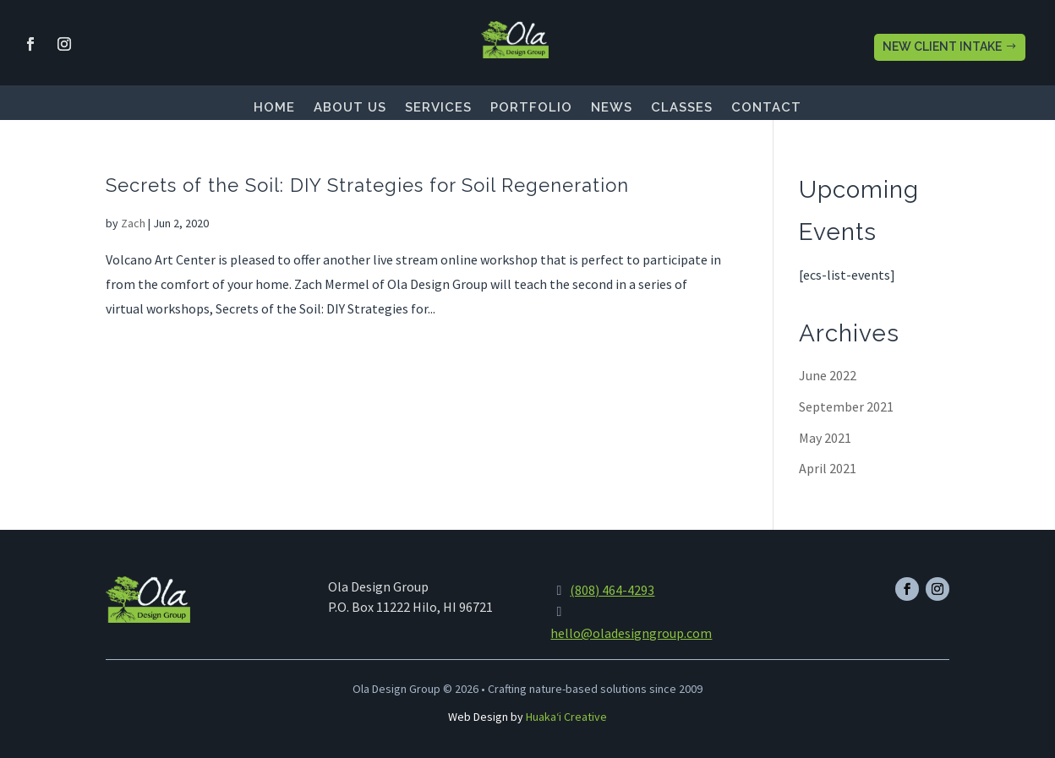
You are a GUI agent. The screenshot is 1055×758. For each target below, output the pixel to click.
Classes (682, 108)
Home (274, 108)
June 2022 (827, 375)
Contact (766, 108)
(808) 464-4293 (612, 589)
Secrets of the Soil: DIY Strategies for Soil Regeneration (367, 185)
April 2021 (827, 468)
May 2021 (825, 437)
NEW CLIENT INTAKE (942, 46)
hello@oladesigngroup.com (631, 632)
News (611, 108)
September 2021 (846, 406)
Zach (133, 223)
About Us (350, 108)
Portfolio (531, 108)
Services (438, 108)
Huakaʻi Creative (566, 716)
